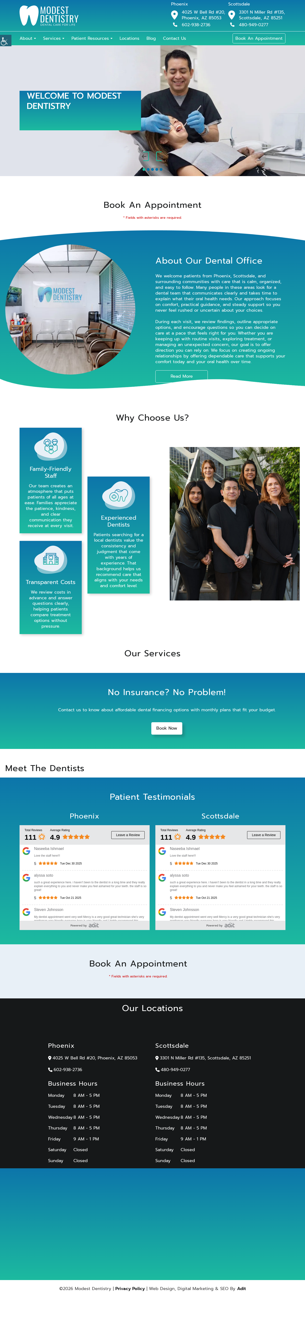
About (26, 38)
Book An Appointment (259, 38)
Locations (129, 38)
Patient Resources (90, 38)
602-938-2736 (191, 24)
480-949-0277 (249, 24)
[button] (144, 169)
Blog (151, 38)
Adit (241, 1289)
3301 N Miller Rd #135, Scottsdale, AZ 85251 (262, 15)
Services (52, 38)
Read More (182, 376)
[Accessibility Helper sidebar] (5, 40)
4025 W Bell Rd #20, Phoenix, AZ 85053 (203, 15)
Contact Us (174, 38)
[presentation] (145, 156)
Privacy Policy (130, 1289)
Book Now (166, 729)
